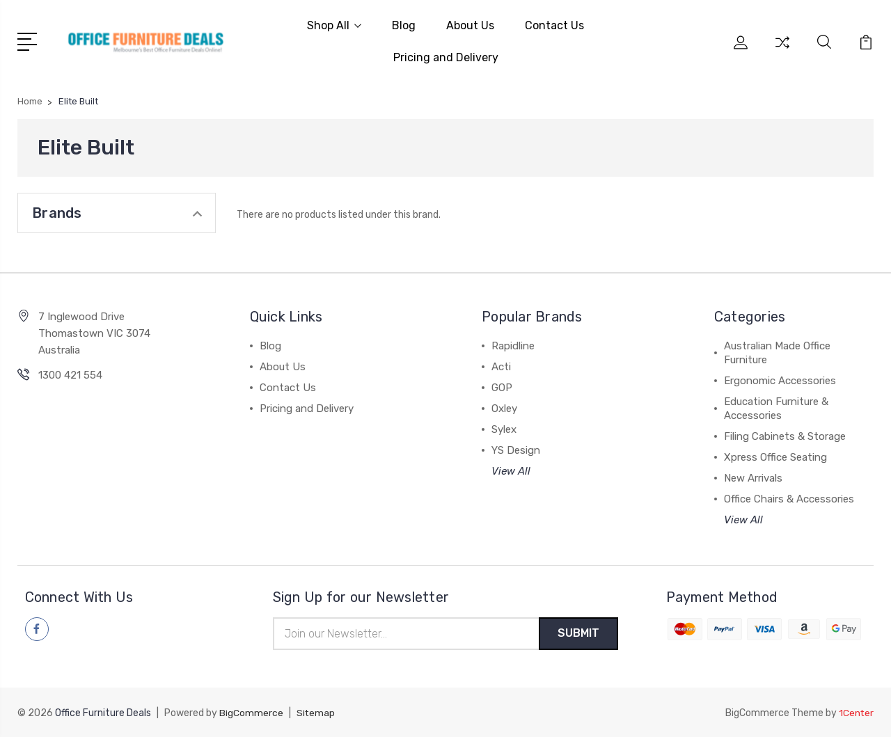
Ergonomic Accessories (780, 379)
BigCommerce (251, 713)
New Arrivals (753, 476)
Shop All (334, 24)
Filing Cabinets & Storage (785, 435)
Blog (404, 24)
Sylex (504, 428)
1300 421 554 (70, 373)
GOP (501, 386)
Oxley (504, 407)
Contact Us (554, 24)
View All (510, 469)
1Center (856, 713)
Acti (501, 365)
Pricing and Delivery (445, 56)
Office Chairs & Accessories (789, 497)
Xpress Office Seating (775, 456)
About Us (470, 24)
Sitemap (316, 713)
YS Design (515, 449)
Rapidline (513, 344)
